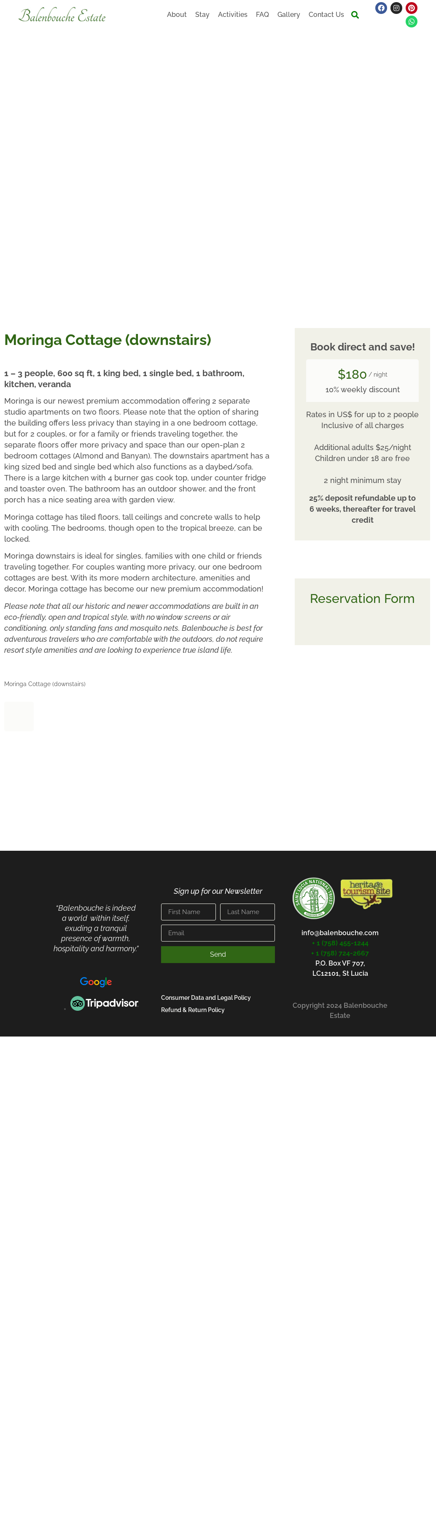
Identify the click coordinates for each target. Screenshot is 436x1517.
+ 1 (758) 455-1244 (340, 943)
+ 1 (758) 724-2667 (340, 953)
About (177, 15)
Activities (233, 15)
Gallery (288, 15)
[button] (355, 15)
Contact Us (326, 15)
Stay (202, 15)
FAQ (262, 15)
